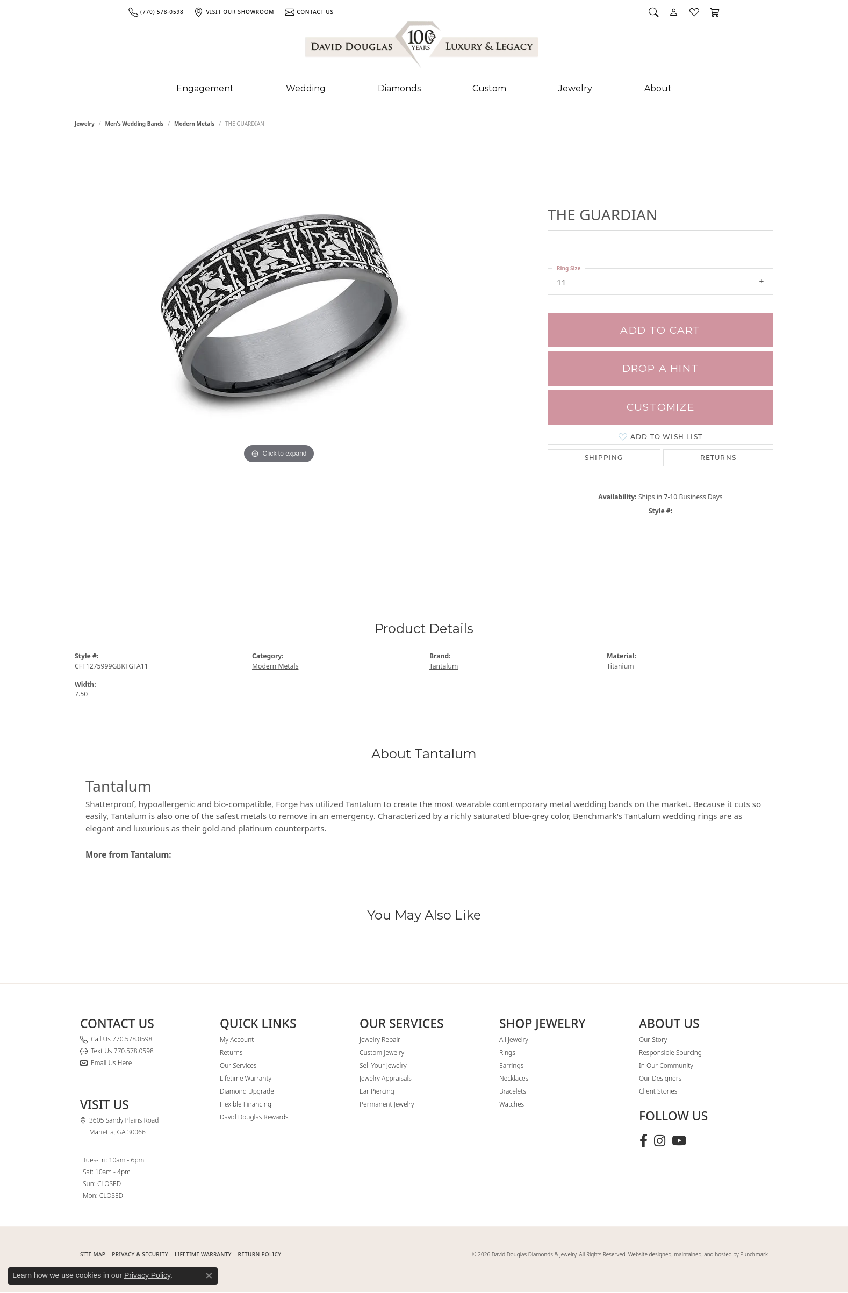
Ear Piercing (377, 1091)
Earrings (511, 1065)
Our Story (653, 1039)
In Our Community (666, 1065)
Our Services (238, 1065)
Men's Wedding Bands (134, 123)
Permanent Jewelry (387, 1104)
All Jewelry (513, 1039)
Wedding (306, 88)
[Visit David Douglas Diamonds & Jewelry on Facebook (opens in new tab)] (643, 1141)
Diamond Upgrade (247, 1091)
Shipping (604, 458)
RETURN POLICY (260, 1254)
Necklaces (513, 1078)
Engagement (205, 88)
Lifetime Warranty (245, 1078)
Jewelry (575, 88)
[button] (653, 12)
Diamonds (399, 88)
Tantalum (443, 666)
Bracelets (512, 1091)
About (658, 88)
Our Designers (660, 1078)
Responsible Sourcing (670, 1052)
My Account (237, 1039)
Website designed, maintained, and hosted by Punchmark (698, 1254)
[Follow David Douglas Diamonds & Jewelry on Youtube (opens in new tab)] (679, 1141)
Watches (511, 1104)
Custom (489, 88)
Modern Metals (194, 123)
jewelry (85, 123)
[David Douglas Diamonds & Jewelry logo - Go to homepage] (422, 47)
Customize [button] (660, 407)
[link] (155, 12)
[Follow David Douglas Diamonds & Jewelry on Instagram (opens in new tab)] (659, 1141)
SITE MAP (92, 1254)
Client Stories (658, 1091)
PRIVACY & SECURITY (140, 1254)
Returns (718, 458)
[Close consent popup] (209, 1276)
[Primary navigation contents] (424, 89)
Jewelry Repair (380, 1039)
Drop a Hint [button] (660, 368)
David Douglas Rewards (254, 1117)
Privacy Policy (147, 1275)
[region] (279, 359)
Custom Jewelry (382, 1052)
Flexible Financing (245, 1104)
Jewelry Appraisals (386, 1078)
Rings (507, 1052)
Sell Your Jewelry (383, 1065)
